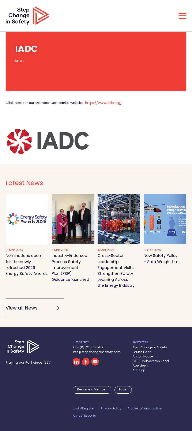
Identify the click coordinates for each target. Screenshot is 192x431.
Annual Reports (84, 416)
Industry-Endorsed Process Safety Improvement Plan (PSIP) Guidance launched (70, 268)
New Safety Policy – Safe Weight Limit (162, 259)
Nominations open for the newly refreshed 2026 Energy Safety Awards (27, 265)
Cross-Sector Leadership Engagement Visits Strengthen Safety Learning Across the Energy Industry (116, 271)
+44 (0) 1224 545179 (88, 347)
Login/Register (83, 408)
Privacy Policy (111, 408)
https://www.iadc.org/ (103, 103)
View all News (21, 308)
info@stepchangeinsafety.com (97, 352)
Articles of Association (145, 408)
